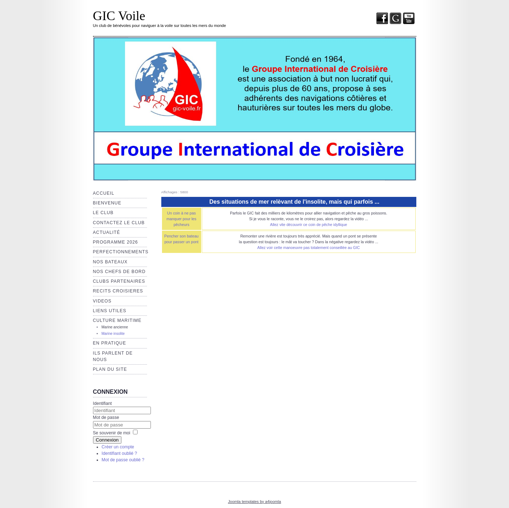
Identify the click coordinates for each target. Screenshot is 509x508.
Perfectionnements (121, 251)
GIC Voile (119, 16)
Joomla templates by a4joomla (254, 501)
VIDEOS (102, 301)
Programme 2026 (115, 242)
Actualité (106, 232)
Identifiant (102, 403)
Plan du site (110, 369)
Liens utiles (109, 310)
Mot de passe (106, 417)
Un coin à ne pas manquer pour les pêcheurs (181, 219)
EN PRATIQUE (109, 343)
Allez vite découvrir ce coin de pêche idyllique (308, 224)
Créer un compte (118, 446)
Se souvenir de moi (111, 432)
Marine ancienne (115, 327)
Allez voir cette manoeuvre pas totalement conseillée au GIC (308, 247)
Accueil (104, 193)
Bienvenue (107, 202)
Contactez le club (119, 222)
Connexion (107, 440)
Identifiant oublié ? (119, 453)
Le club (103, 212)
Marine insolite (113, 334)
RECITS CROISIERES (118, 291)
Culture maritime (117, 320)
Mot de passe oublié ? (123, 459)
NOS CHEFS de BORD (119, 271)
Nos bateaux (110, 261)
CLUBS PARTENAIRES (119, 281)
